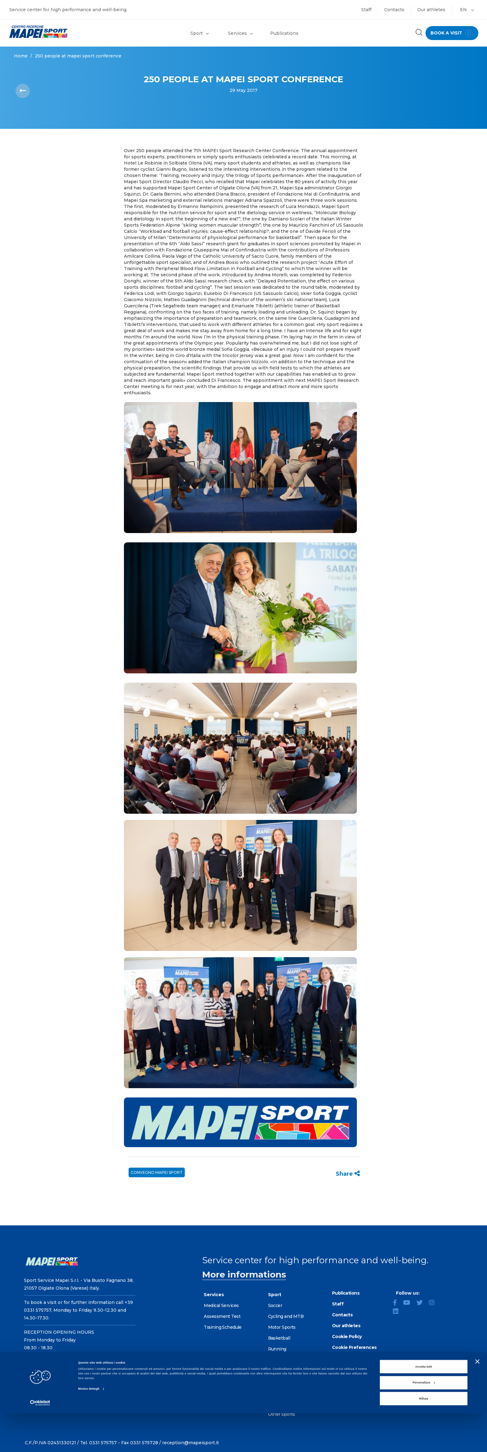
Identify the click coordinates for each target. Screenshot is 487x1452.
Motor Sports (282, 1327)
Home (21, 56)
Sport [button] (199, 33)
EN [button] (467, 9)
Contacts (394, 9)
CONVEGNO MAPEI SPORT (157, 1172)
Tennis (275, 1381)
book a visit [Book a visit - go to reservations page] (450, 33)
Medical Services (221, 1305)
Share (348, 1173)
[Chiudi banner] (477, 1400)
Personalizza (423, 1421)
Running (277, 1349)
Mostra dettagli (88, 1427)
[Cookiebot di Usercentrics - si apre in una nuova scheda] (40, 1442)
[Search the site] (416, 33)
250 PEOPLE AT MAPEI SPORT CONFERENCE (78, 56)
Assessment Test (222, 1316)
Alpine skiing (281, 1370)
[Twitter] (422, 1303)
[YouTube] (409, 1303)
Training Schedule (222, 1327)
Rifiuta (423, 1437)
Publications (284, 33)
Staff (366, 9)
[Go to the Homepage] (61, 31)
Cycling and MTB (286, 1316)
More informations (244, 1274)
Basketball (279, 1338)
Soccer (275, 1305)
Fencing (276, 1360)
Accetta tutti (423, 1405)
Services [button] (240, 33)
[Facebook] (397, 1303)
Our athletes (431, 9)
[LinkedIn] (398, 1312)
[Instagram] (434, 1303)
